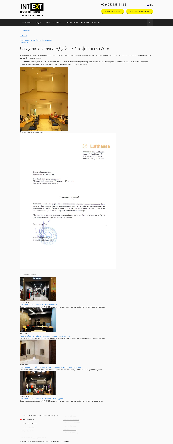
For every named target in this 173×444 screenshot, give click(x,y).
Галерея (57, 22)
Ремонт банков (69, 426)
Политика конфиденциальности (33, 437)
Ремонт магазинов (71, 419)
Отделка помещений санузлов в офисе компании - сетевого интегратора (50, 367)
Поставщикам (71, 22)
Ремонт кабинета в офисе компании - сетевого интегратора (45, 336)
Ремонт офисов (69, 416)
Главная (23, 26)
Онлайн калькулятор (139, 11)
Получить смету (112, 11)
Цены (47, 22)
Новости (23, 35)
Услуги (38, 22)
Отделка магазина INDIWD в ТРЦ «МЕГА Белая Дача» (42, 398)
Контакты (96, 22)
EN (151, 4)
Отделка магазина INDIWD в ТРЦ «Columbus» (38, 304)
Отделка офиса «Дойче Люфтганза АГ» (36, 40)
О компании (25, 22)
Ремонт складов (69, 429)
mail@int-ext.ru (29, 427)
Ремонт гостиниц (70, 433)
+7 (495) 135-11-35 (113, 4)
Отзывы (85, 22)
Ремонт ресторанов (71, 422)
